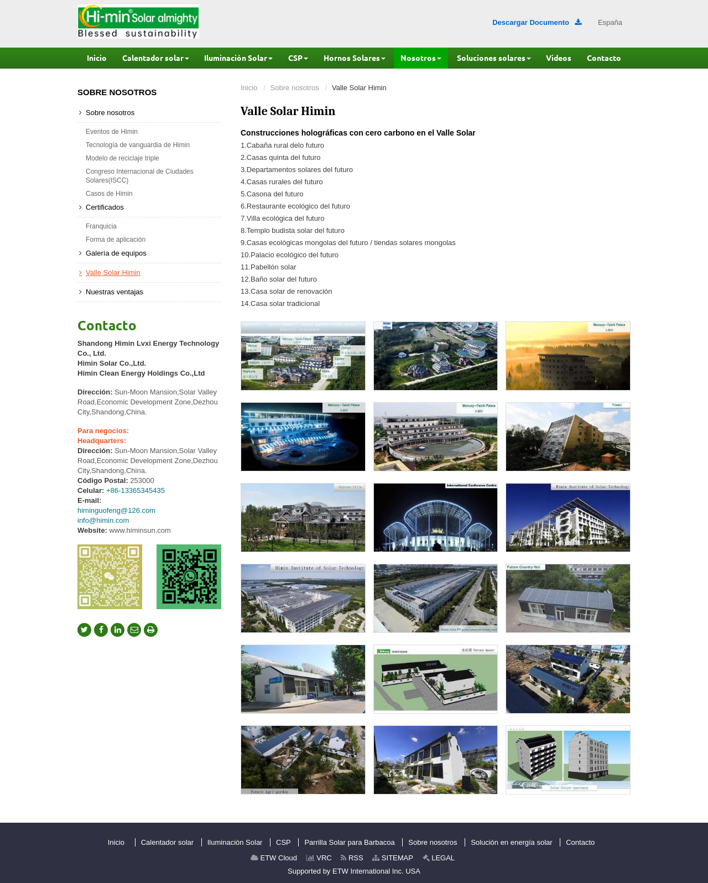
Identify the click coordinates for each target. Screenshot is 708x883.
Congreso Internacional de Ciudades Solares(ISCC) (140, 176)
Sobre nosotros (294, 88)
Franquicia (101, 226)
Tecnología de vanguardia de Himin (138, 145)
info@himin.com (103, 520)
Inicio (249, 88)
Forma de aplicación (115, 239)
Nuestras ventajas (114, 292)
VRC (319, 858)
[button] (156, 58)
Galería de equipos (116, 253)
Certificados (105, 207)
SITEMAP (392, 858)
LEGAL (439, 858)
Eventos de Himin (112, 132)
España (610, 22)
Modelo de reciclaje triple (122, 158)
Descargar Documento (536, 22)
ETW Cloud (274, 858)
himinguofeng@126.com (116, 510)
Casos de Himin (109, 194)
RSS (352, 858)
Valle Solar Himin (113, 272)
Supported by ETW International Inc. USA (354, 871)
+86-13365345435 (135, 490)
